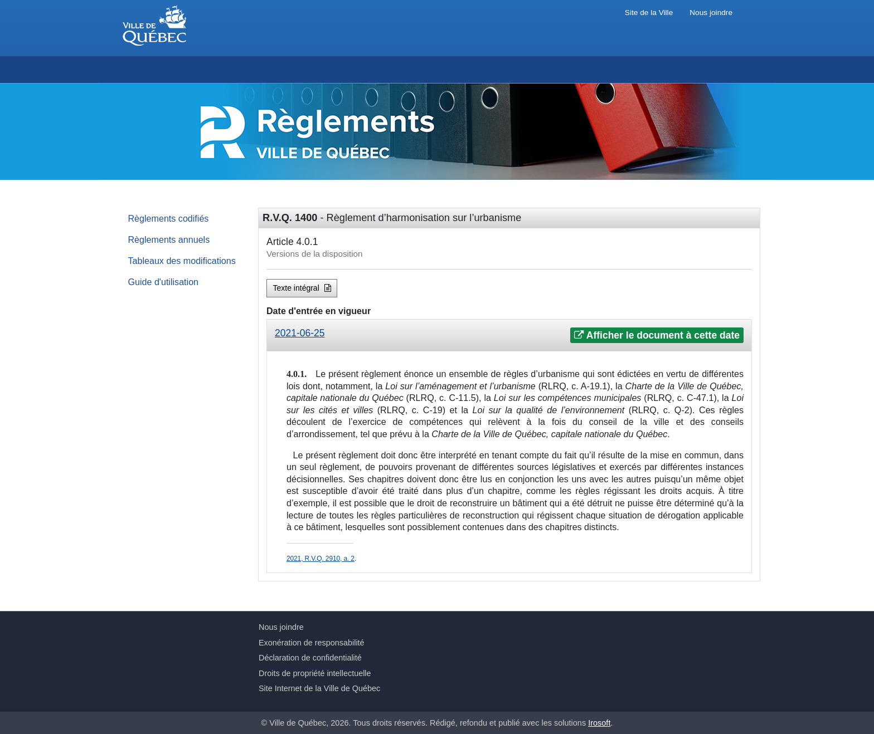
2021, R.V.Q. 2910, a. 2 (321, 558)
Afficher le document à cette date (657, 335)
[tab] (509, 335)
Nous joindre (711, 12)
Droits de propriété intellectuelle (315, 673)
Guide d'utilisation (163, 282)
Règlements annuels (169, 239)
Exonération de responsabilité (312, 642)
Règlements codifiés (168, 218)
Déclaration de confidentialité (310, 657)
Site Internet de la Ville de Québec (319, 688)
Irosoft (599, 722)
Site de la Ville (649, 12)
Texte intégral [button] (302, 287)
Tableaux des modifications (182, 261)
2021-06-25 (300, 333)
